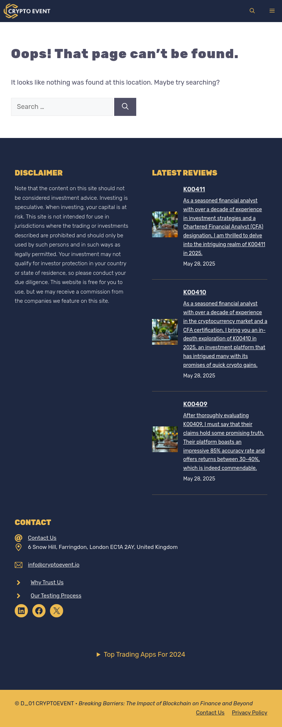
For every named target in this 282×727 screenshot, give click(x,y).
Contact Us (42, 538)
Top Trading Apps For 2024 (144, 654)
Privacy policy (249, 712)
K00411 (194, 189)
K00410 (194, 292)
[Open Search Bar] (252, 11)
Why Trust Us (47, 582)
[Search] (125, 107)
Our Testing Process (56, 595)
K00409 (195, 404)
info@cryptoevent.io (53, 564)
